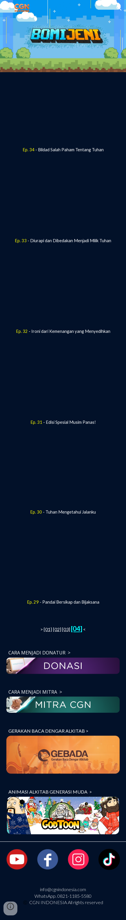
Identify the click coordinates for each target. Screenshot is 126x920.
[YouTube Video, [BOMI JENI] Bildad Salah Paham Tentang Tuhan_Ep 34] (63, 111)
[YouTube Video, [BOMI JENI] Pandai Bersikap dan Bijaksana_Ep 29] (63, 564)
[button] (7, 8)
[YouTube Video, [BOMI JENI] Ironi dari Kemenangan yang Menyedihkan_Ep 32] (63, 293)
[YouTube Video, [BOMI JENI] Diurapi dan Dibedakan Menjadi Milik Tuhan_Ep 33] (63, 202)
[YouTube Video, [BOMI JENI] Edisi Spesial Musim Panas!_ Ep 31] (63, 384)
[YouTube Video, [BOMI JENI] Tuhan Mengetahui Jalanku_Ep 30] (63, 474)
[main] (63, 149)
